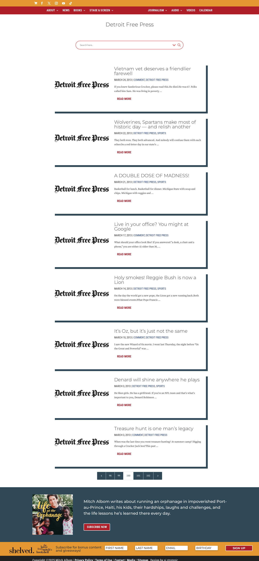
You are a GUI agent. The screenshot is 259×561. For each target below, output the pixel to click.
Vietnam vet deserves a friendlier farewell (152, 68)
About (51, 10)
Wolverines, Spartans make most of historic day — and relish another (155, 121)
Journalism (156, 10)
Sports (161, 130)
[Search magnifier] (179, 42)
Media (131, 557)
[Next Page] (157, 473)
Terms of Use (103, 557)
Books (78, 10)
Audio (175, 10)
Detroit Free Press (157, 76)
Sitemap (142, 557)
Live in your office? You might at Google (151, 223)
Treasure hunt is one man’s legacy (153, 425)
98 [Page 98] (110, 472)
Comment (139, 76)
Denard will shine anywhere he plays (156, 377)
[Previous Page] (101, 473)
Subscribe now (97, 524)
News (66, 10)
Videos (191, 10)
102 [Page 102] (148, 472)
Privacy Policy (84, 557)
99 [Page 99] (119, 472)
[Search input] (125, 42)
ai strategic (171, 557)
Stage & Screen (100, 10)
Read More (124, 95)
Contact (120, 557)
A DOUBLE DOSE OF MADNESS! (151, 172)
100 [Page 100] (128, 472)
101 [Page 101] (138, 472)
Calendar (205, 10)
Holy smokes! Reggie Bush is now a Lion (155, 277)
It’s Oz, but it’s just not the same (151, 328)
